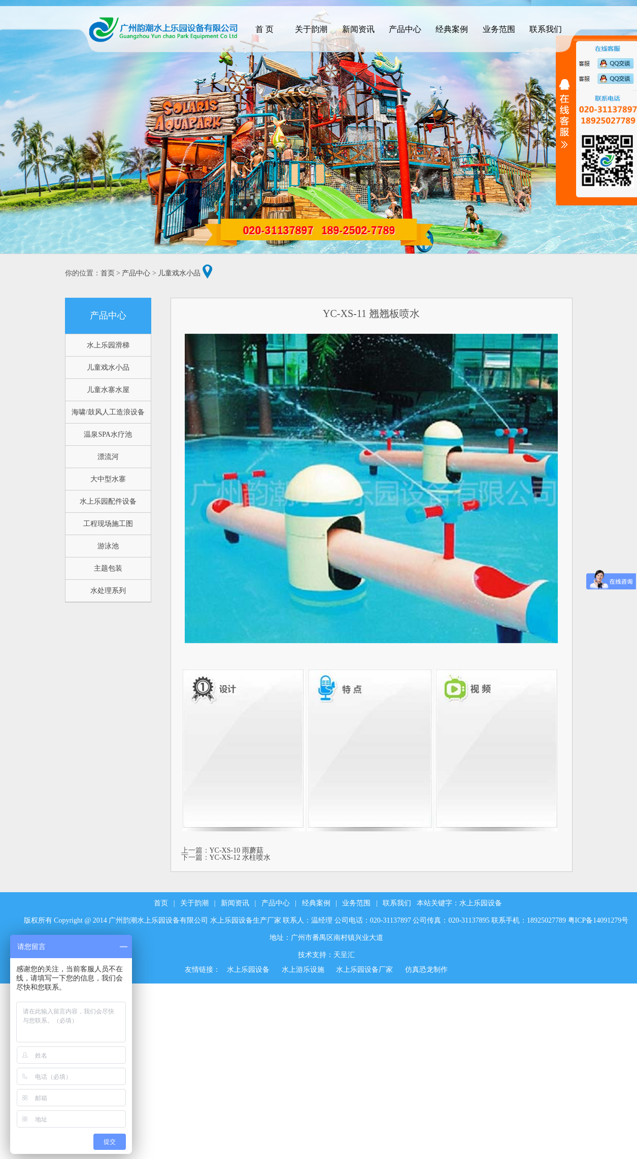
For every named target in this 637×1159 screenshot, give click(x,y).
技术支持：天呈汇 (326, 955)
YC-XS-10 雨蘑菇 (236, 850)
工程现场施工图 (108, 524)
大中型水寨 (108, 479)
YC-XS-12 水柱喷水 (240, 857)
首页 (107, 273)
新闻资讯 (235, 903)
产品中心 (136, 273)
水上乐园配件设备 (108, 501)
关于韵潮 (194, 903)
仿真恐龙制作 (426, 969)
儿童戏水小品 (179, 273)
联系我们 (397, 903)
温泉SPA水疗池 (107, 434)
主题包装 (108, 568)
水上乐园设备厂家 (364, 969)
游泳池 (108, 546)
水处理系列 (108, 590)
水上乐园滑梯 (108, 345)
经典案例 (316, 903)
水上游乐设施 (303, 969)
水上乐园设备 (480, 903)
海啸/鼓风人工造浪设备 (108, 412)
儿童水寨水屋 (108, 390)
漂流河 (108, 457)
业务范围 (356, 903)
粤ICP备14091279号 (598, 920)
